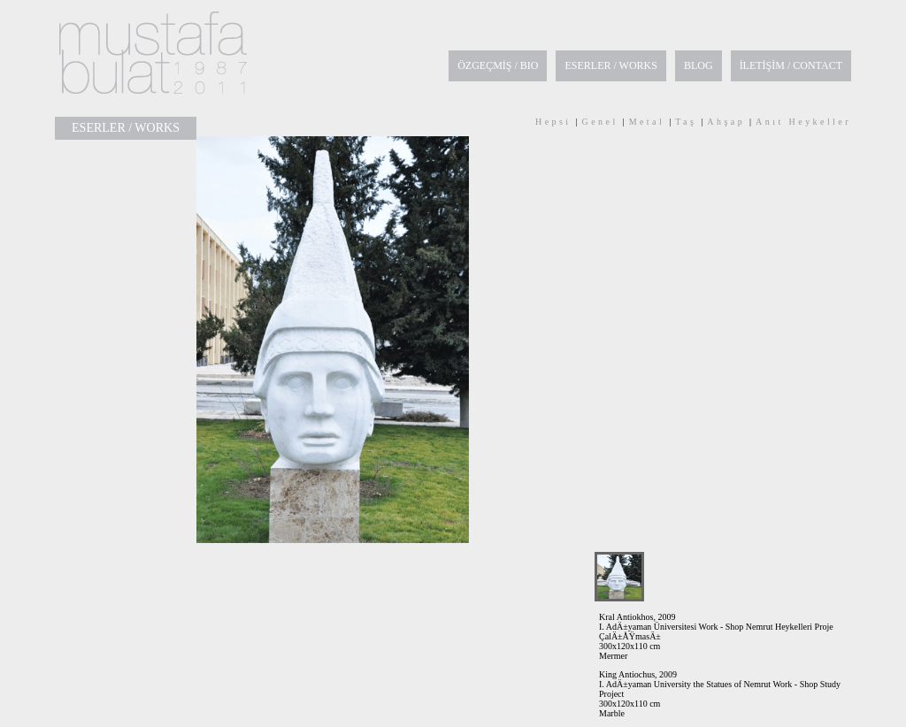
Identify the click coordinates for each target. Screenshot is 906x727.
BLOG (698, 65)
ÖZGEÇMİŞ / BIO (497, 65)
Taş (685, 121)
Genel (600, 121)
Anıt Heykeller (803, 121)
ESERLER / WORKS (610, 65)
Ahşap (726, 121)
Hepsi (553, 121)
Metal (647, 121)
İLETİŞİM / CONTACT (791, 65)
